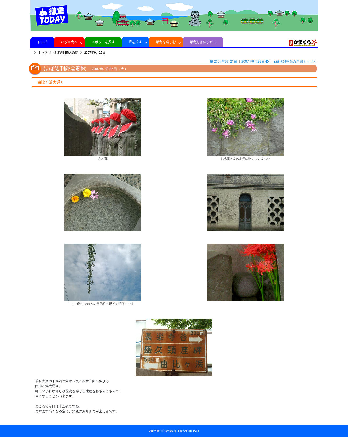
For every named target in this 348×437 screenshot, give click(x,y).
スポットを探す (103, 42)
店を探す (135, 42)
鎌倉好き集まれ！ (203, 42)
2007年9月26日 (255, 61)
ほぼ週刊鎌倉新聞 (65, 52)
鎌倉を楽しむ (166, 42)
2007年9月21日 (223, 61)
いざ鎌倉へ (69, 42)
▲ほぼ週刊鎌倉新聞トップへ (295, 61)
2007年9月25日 (95, 52)
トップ (42, 42)
